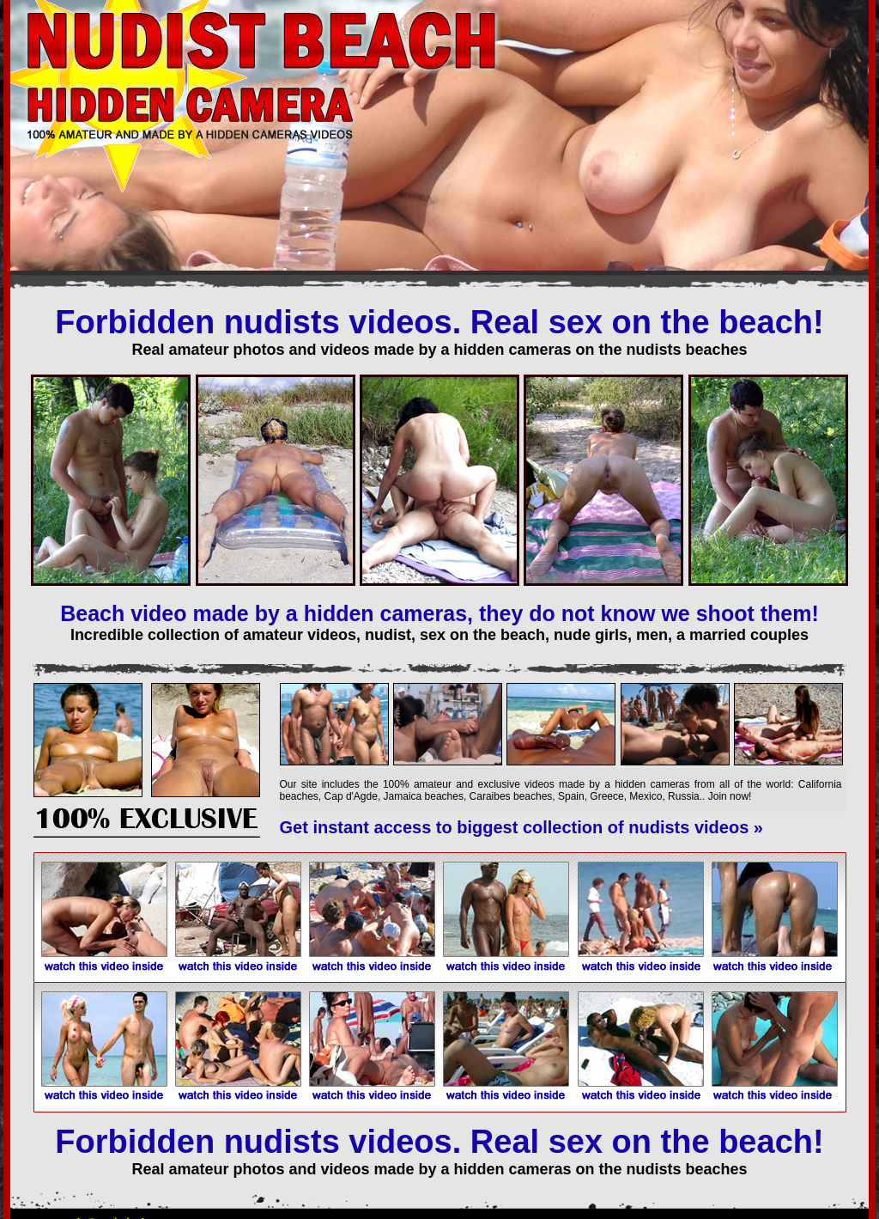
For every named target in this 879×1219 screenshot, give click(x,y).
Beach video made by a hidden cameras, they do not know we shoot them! (439, 613)
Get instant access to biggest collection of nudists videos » (521, 827)
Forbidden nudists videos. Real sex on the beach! (439, 322)
